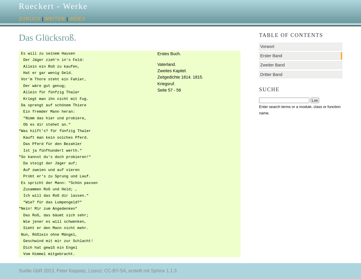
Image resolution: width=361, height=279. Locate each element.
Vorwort (267, 46)
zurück (30, 18)
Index (77, 18)
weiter (54, 18)
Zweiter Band (272, 65)
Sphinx (158, 270)
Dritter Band (271, 74)
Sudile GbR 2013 (36, 270)
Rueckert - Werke (53, 6)
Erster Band (271, 55)
